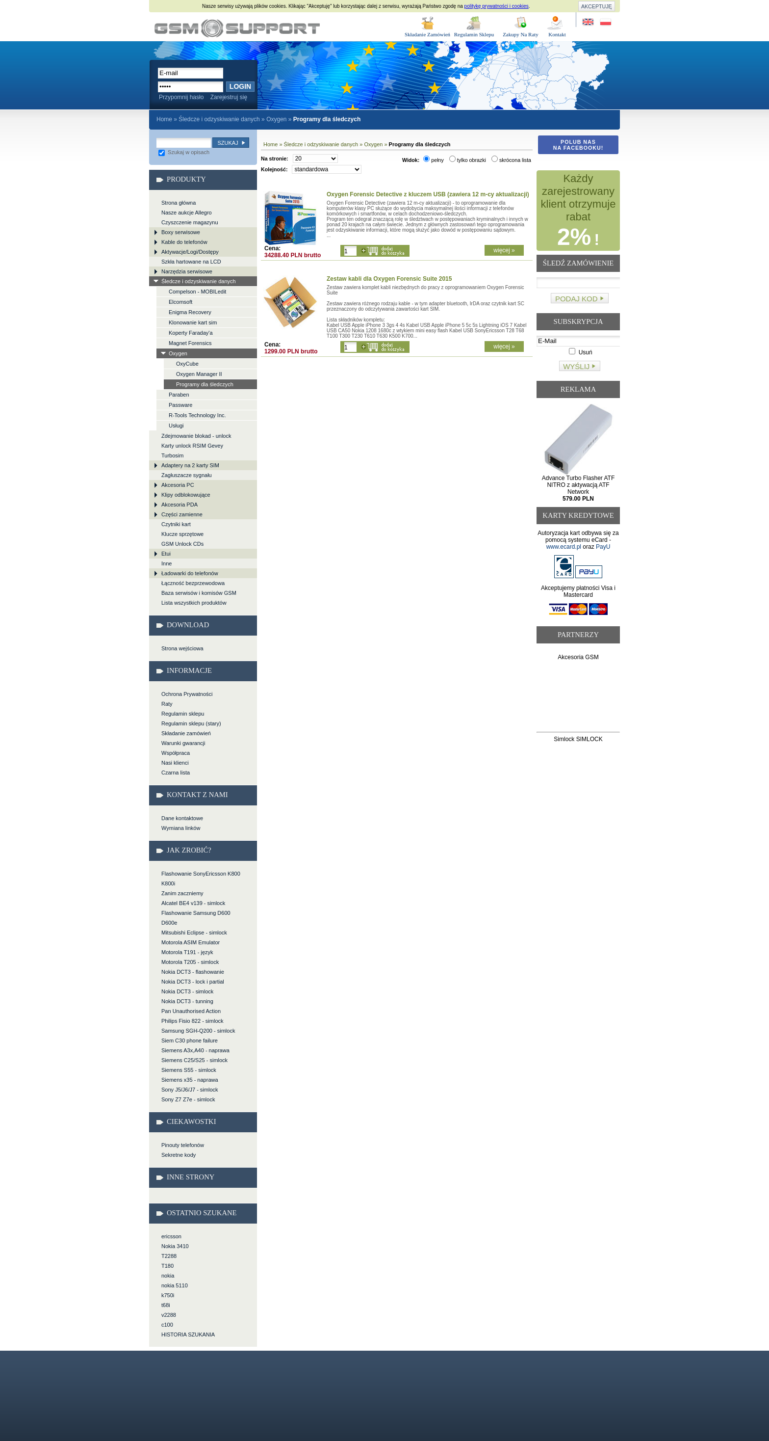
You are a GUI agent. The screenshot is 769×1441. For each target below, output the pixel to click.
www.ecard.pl (563, 546)
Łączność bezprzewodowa (193, 583)
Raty (167, 704)
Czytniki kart (176, 524)
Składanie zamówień (186, 733)
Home (164, 119)
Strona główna (178, 203)
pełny (433, 160)
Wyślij (576, 366)
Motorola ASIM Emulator (190, 942)
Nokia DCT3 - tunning (187, 1001)
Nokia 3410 (175, 1246)
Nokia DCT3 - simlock (187, 991)
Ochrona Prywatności (187, 694)
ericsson (171, 1236)
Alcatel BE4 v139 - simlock (193, 903)
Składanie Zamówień (427, 34)
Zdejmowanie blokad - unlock (196, 436)
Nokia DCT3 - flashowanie (192, 972)
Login (240, 86)
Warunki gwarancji (183, 743)
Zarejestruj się (228, 97)
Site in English (589, 22)
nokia (167, 1276)
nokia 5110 (174, 1285)
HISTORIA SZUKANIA (188, 1334)
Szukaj (227, 143)
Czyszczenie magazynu (189, 222)
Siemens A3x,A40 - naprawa (195, 1050)
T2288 (169, 1256)
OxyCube (187, 364)
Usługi (176, 425)
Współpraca (175, 753)
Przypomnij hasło (181, 97)
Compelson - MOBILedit (197, 291)
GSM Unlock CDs (182, 544)
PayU (603, 546)
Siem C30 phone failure (189, 1040)
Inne (166, 563)
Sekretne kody (178, 1155)
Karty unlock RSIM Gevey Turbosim (192, 450)
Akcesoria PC (177, 485)
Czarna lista (175, 772)
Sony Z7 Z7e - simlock (188, 1099)
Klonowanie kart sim (193, 322)
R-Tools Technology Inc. (197, 415)
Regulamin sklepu (182, 714)
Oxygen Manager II (199, 374)
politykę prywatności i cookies (496, 6)
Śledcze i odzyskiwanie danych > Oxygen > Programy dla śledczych (237, 28)
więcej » (503, 250)
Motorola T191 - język (187, 952)
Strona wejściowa (182, 648)
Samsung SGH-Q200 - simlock (198, 1031)
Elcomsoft (180, 302)
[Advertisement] (578, 698)
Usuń (580, 352)
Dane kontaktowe (182, 818)
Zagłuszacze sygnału (186, 475)
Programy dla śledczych (204, 384)
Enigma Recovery (190, 312)
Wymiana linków (180, 828)
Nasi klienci (175, 763)
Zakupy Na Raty (520, 34)
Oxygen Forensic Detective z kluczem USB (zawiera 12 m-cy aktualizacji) (428, 194)
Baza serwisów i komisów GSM (198, 593)
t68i (165, 1305)
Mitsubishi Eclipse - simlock (194, 932)
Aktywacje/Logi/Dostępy (190, 252)
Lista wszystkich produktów (194, 603)
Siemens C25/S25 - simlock (194, 1060)
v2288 (168, 1315)
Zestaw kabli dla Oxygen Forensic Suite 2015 (389, 278)
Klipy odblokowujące (185, 495)
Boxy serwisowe (180, 232)
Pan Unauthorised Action (191, 1011)
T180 (167, 1266)
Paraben (179, 395)
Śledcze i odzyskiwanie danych (219, 119)
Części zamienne (182, 514)
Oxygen (276, 119)
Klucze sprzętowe (182, 534)
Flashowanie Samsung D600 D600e (196, 918)
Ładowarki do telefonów (189, 573)
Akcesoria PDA (179, 504)
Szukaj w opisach (183, 152)
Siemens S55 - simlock (188, 1070)
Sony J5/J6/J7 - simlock (189, 1090)
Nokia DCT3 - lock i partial (192, 982)
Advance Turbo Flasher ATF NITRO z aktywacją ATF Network (578, 488)
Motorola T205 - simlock (190, 962)
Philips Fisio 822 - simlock (192, 1021)
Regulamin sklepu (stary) (191, 723)
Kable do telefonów (184, 242)
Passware (180, 405)
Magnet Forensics (190, 343)
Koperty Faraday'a (191, 333)
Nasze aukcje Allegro (186, 212)
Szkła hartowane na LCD (191, 262)
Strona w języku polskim (605, 22)
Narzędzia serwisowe (186, 271)
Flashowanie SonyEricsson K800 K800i (200, 878)
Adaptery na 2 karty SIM (190, 465)
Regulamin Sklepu (474, 34)
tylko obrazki (467, 160)
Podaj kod (576, 298)
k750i (167, 1295)
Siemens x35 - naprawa (189, 1080)
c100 (167, 1325)
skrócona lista (511, 160)
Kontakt (556, 34)
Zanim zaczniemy (182, 893)
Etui (166, 554)
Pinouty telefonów (182, 1145)
